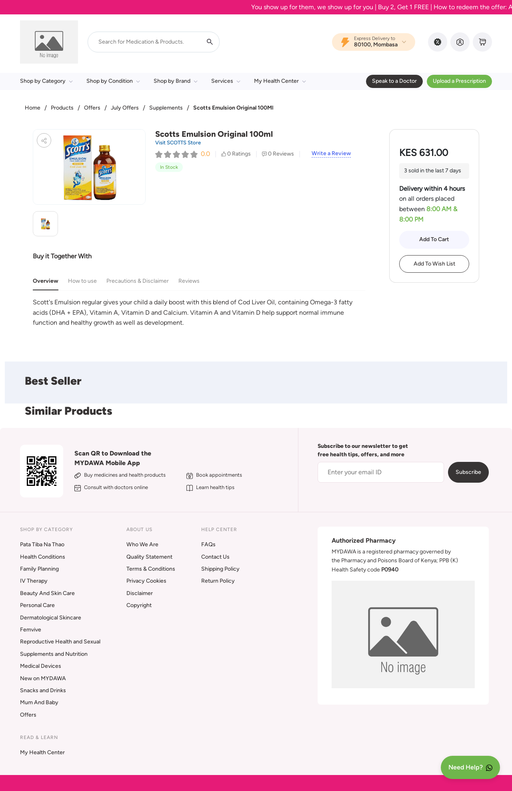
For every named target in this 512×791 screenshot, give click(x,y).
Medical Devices (40, 666)
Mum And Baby (39, 702)
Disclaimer (139, 593)
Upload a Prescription (459, 81)
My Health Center (280, 81)
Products (62, 107)
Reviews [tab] (189, 281)
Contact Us (215, 556)
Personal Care (37, 605)
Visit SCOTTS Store (178, 143)
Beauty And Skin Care (47, 593)
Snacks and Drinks (43, 690)
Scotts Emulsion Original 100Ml (233, 107)
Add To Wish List (434, 263)
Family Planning (39, 568)
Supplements (166, 107)
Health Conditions (42, 556)
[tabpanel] (199, 312)
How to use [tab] (82, 281)
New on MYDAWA (43, 678)
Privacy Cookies (146, 580)
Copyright (139, 605)
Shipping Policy (220, 568)
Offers (92, 107)
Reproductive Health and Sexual (60, 641)
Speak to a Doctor (394, 81)
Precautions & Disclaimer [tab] (137, 281)
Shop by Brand (176, 81)
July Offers (125, 107)
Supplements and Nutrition (54, 654)
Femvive (30, 629)
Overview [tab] (45, 281)
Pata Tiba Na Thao (42, 544)
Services (225, 81)
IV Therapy (34, 580)
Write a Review (331, 153)
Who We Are (142, 544)
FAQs (208, 544)
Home (32, 107)
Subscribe (468, 472)
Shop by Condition (113, 81)
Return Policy (218, 580)
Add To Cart (434, 239)
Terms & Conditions (150, 568)
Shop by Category (46, 81)
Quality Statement (149, 556)
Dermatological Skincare (50, 617)
